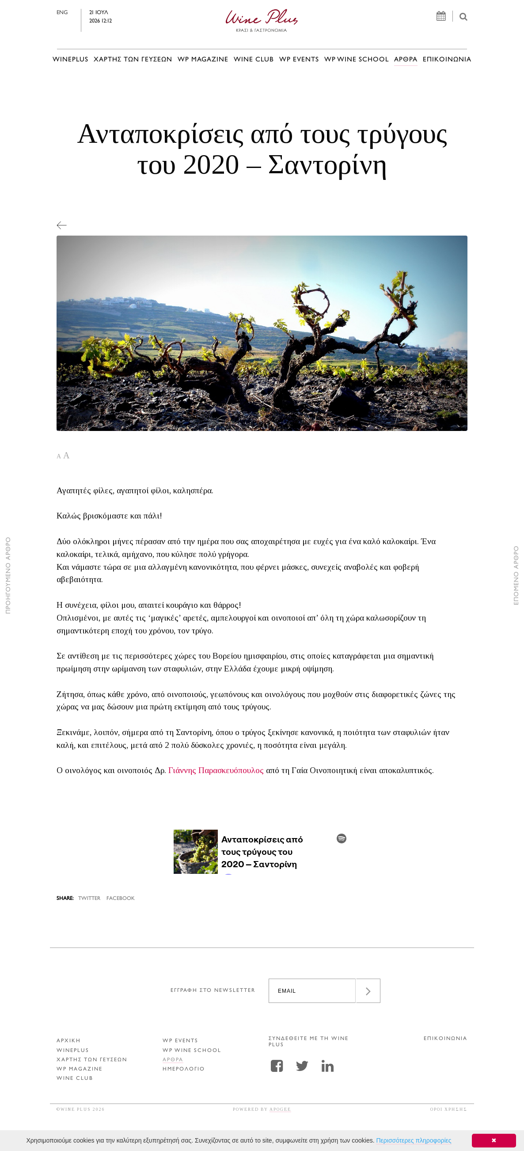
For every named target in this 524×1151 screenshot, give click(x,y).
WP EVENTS (299, 60)
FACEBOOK (120, 899)
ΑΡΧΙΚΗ (69, 1041)
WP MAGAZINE (203, 60)
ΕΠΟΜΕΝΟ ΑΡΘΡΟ (517, 576)
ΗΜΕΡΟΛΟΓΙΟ (184, 1069)
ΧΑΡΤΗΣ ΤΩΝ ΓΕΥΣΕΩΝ (133, 60)
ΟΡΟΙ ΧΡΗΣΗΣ (448, 1109)
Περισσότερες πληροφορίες (413, 1140)
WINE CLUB (254, 60)
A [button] (59, 456)
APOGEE (280, 1109)
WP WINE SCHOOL (356, 60)
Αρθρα (406, 60)
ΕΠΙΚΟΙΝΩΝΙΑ (447, 60)
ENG (62, 12)
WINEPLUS (70, 60)
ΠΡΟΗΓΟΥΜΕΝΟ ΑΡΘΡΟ (8, 575)
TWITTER (89, 899)
